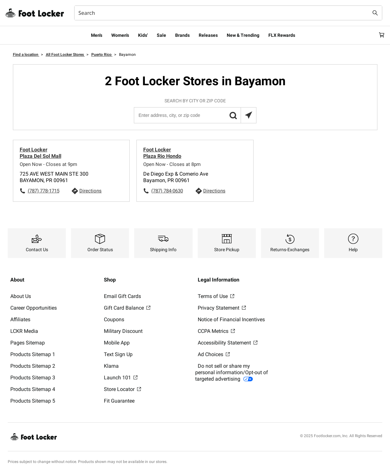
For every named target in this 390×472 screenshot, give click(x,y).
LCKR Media (24, 331)
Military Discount (123, 331)
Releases (208, 35)
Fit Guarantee (119, 401)
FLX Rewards (281, 35)
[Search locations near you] (248, 115)
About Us (20, 296)
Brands (182, 35)
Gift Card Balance (127, 308)
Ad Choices (214, 354)
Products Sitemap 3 (32, 378)
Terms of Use (216, 296)
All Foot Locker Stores (65, 54)
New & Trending (243, 35)
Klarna (111, 366)
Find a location (26, 54)
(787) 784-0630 (167, 191)
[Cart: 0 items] (380, 35)
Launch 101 (120, 378)
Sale (161, 35)
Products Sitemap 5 (32, 401)
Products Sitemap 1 (32, 354)
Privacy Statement (222, 308)
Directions (90, 191)
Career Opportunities (33, 308)
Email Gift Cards (122, 296)
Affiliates (20, 319)
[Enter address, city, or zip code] (195, 115)
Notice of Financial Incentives (231, 319)
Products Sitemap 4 (32, 389)
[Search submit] (375, 13)
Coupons (114, 319)
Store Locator (122, 389)
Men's (96, 35)
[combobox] (228, 13)
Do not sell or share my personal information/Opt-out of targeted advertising (231, 372)
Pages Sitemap (27, 343)
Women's (120, 35)
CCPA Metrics (216, 331)
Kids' (143, 35)
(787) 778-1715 (43, 191)
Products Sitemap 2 (32, 366)
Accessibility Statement (227, 343)
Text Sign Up (118, 354)
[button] (233, 115)
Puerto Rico (102, 54)
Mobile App (117, 343)
